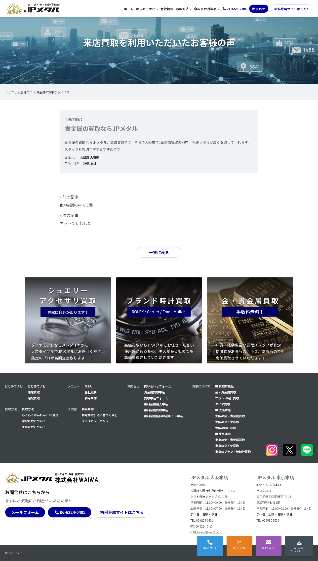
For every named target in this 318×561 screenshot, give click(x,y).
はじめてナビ (145, 8)
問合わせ (258, 8)
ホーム (129, 8)
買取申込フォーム (156, 398)
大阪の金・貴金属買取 (230, 416)
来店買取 (34, 392)
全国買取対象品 (205, 8)
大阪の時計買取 (225, 428)
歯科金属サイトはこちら (292, 8)
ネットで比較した (75, 223)
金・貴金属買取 (225, 392)
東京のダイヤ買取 (227, 445)
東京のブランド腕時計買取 (233, 451)
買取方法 (182, 8)
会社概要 (166, 8)
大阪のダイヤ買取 (227, 422)
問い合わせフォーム (157, 386)
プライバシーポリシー (97, 421)
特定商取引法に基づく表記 (100, 415)
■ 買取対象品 (224, 386)
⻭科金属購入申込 (156, 404)
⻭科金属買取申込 (156, 410)
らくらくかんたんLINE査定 (40, 415)
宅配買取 (34, 398)
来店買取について (34, 427)
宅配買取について (34, 421)
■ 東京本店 (223, 434)
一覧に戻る (159, 252)
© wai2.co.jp (13, 553)
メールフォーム (25, 512)
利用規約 (91, 398)
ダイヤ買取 (222, 404)
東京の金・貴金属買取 (230, 440)
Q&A (88, 386)
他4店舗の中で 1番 (76, 205)
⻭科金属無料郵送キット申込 (163, 416)
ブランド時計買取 (227, 398)
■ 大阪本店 (223, 410)
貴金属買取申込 (154, 392)
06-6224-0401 (72, 512)
